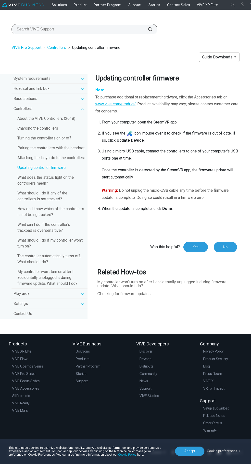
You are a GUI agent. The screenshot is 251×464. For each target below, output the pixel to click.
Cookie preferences (222, 451)
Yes (196, 247)
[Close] (233, 5)
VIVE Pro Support (26, 47)
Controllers (56, 47)
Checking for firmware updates (124, 294)
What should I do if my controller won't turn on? (50, 243)
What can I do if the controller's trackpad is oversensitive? (43, 227)
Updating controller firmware (41, 167)
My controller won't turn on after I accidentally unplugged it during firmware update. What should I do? (47, 277)
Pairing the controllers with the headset (51, 148)
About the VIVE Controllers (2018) (46, 118)
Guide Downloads (217, 57)
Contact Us (22, 313)
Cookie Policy (127, 454)
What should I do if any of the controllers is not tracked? (42, 196)
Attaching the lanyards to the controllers (51, 157)
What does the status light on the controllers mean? (45, 180)
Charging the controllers (37, 128)
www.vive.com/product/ (115, 104)
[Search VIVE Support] (147, 29)
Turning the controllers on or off (44, 138)
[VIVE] (23, 4)
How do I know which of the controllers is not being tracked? (50, 211)
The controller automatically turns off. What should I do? (49, 259)
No (225, 247)
